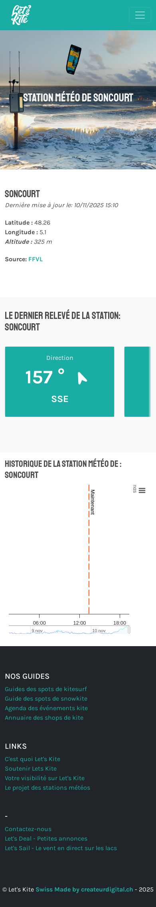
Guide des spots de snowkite (46, 698)
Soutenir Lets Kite (31, 768)
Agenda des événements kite (46, 708)
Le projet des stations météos (47, 787)
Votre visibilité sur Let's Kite (45, 778)
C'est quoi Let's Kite (32, 759)
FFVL (35, 259)
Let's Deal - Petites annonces (46, 838)
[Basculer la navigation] (140, 15)
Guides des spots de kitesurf (46, 689)
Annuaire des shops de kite (44, 717)
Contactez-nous (28, 829)
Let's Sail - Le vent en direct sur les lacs (61, 848)
